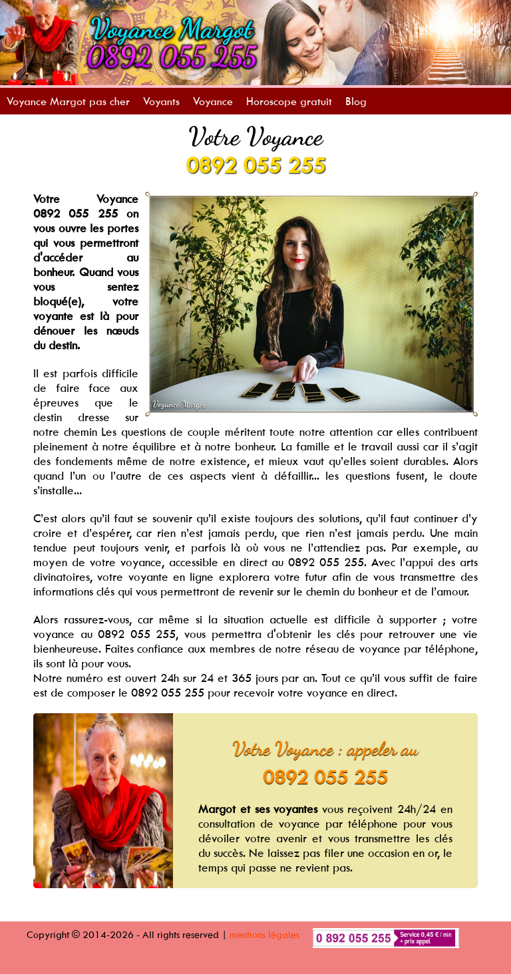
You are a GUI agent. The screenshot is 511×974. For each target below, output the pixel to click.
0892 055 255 (255, 165)
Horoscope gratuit (289, 101)
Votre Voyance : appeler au (325, 748)
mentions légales (264, 934)
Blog (356, 101)
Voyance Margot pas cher (68, 101)
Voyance (213, 101)
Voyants (161, 101)
